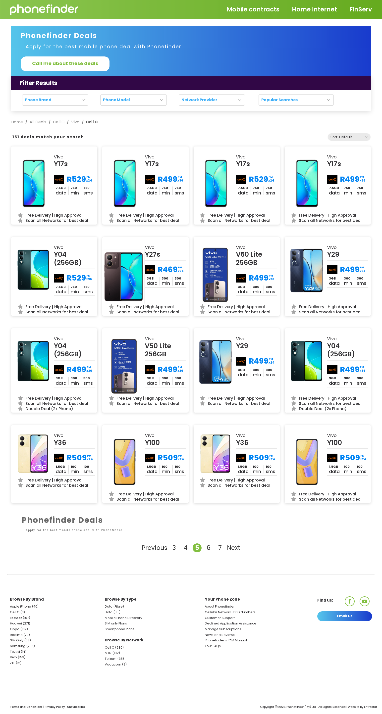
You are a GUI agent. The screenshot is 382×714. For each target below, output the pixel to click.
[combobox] (349, 137)
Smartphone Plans (119, 629)
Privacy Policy (55, 707)
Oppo (14, 629)
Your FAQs (213, 646)
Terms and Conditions (26, 707)
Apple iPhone (20, 606)
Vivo (75, 122)
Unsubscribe (76, 707)
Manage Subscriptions (223, 629)
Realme (16, 635)
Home (17, 122)
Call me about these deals (65, 63)
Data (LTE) (112, 612)
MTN (108, 653)
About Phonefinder (220, 606)
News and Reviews (220, 635)
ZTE (12, 663)
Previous (154, 547)
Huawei (16, 623)
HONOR (16, 618)
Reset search (191, 109)
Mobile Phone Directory (123, 618)
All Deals (38, 122)
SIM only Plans (116, 623)
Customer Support (220, 618)
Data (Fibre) (114, 606)
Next (233, 547)
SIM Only (16, 640)
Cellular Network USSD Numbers (230, 612)
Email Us (344, 616)
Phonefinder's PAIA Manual (226, 640)
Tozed (15, 652)
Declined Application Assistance (230, 623)
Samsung (17, 646)
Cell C (58, 122)
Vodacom (113, 664)
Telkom (110, 659)
